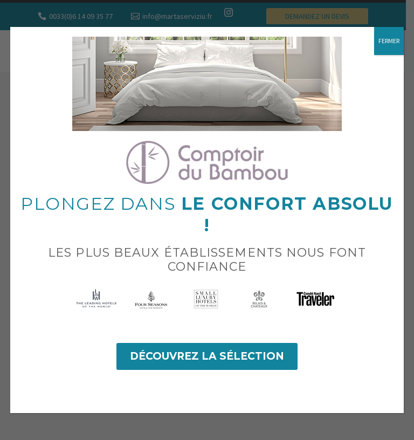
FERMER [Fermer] (388, 41)
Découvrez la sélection (207, 356)
